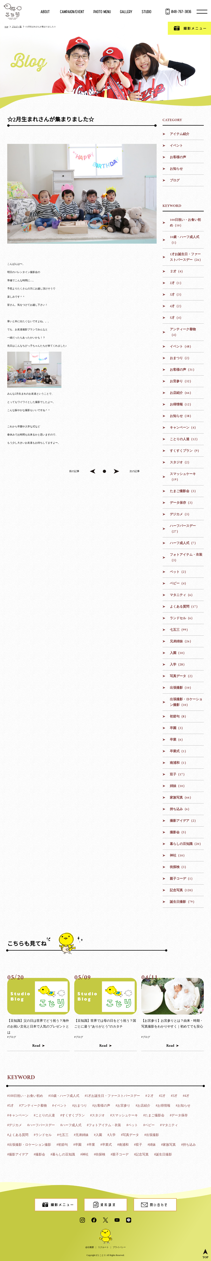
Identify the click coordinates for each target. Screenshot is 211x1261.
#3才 (174, 1096)
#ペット (132, 1125)
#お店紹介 (143, 1105)
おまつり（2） (180, 358)
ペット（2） (179, 572)
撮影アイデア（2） (184, 821)
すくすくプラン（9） (185, 451)
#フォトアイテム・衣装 (104, 1125)
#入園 (98, 1135)
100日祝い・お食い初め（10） (185, 222)
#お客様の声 (101, 1105)
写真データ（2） (182, 676)
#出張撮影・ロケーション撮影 (29, 1144)
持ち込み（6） (180, 809)
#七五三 (62, 1135)
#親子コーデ (120, 1154)
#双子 (138, 1144)
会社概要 (89, 1247)
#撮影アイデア (17, 1154)
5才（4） (176, 318)
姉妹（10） (178, 786)
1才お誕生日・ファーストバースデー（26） (186, 257)
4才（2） (176, 306)
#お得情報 (163, 1105)
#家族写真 (168, 1144)
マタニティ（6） (182, 595)
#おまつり (79, 1105)
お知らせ (176, 169)
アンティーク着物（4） (183, 332)
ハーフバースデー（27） (183, 528)
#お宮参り (123, 1105)
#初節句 (62, 1144)
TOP (6, 27)
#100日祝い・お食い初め (25, 1096)
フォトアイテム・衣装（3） (186, 557)
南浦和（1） (179, 763)
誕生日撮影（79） (183, 902)
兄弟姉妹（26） (181, 641)
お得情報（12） (181, 404)
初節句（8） (179, 716)
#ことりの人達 (44, 1115)
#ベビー (149, 1125)
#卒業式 (106, 1144)
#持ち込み (188, 1144)
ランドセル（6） (182, 618)
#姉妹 (152, 1144)
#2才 (162, 1096)
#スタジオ (97, 1115)
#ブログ (11, 1037)
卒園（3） (177, 728)
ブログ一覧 (17, 27)
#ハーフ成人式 (70, 1125)
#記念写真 (141, 1154)
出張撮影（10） (181, 688)
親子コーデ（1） (182, 879)
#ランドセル (43, 1135)
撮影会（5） (179, 832)
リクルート (103, 1247)
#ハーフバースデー (41, 1125)
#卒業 (91, 1144)
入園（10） (178, 653)
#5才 (10, 1105)
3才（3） (176, 295)
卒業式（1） (179, 751)
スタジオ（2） (180, 462)
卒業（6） (177, 740)
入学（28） (178, 665)
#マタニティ (169, 1125)
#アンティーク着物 (33, 1105)
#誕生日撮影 (163, 1154)
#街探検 (99, 1154)
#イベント (59, 1105)
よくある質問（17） (184, 607)
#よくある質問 (17, 1135)
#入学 (111, 1135)
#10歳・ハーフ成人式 (63, 1096)
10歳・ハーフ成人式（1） (184, 240)
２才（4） (177, 271)
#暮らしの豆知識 (63, 1154)
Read (36, 1045)
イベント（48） (181, 347)
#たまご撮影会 (153, 1115)
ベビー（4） (179, 583)
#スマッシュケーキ (124, 1115)
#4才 (186, 1096)
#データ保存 (179, 1115)
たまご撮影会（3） (184, 491)
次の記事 (135, 471)
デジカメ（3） (180, 514)
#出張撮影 (151, 1135)
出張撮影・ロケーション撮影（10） (186, 702)
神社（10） (178, 855)
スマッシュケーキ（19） (183, 477)
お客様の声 (178, 157)
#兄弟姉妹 (81, 1135)
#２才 (149, 1096)
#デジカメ (14, 1125)
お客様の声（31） (183, 370)
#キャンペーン (17, 1115)
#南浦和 (123, 1144)
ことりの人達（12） (184, 439)
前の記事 (74, 471)
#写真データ (130, 1135)
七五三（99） (180, 630)
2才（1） (176, 283)
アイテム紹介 (179, 134)
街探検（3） (179, 867)
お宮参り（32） (181, 381)
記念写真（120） (182, 890)
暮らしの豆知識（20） (186, 844)
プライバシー (119, 1247)
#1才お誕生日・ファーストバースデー (112, 1096)
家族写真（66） (181, 798)
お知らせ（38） (181, 416)
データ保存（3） (182, 503)
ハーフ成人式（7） (184, 543)
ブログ (175, 180)
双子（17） (178, 774)
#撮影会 (39, 1154)
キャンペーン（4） (184, 428)
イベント (176, 146)
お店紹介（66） (181, 393)
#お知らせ (183, 1105)
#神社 (84, 1154)
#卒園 (77, 1144)
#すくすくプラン (72, 1115)
